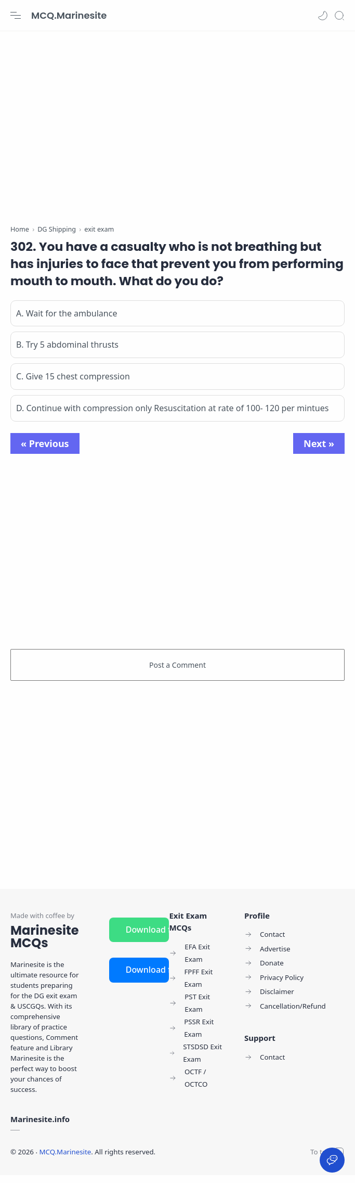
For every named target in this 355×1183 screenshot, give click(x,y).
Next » (319, 450)
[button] (323, 15)
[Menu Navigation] (15, 15)
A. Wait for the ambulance (66, 320)
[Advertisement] (177, 125)
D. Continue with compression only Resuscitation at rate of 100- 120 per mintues (172, 415)
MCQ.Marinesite (69, 15)
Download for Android (147, 937)
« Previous (45, 450)
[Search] (339, 15)
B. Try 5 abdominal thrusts (67, 352)
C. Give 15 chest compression (73, 384)
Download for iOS (147, 977)
